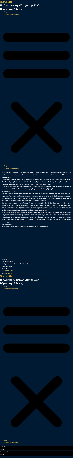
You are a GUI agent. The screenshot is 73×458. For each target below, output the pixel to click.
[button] (36, 91)
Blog (5, 12)
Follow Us (3, 449)
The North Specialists (11, 14)
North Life (6, 276)
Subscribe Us (4, 452)
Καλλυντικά (9, 273)
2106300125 (9, 271)
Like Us (2, 447)
